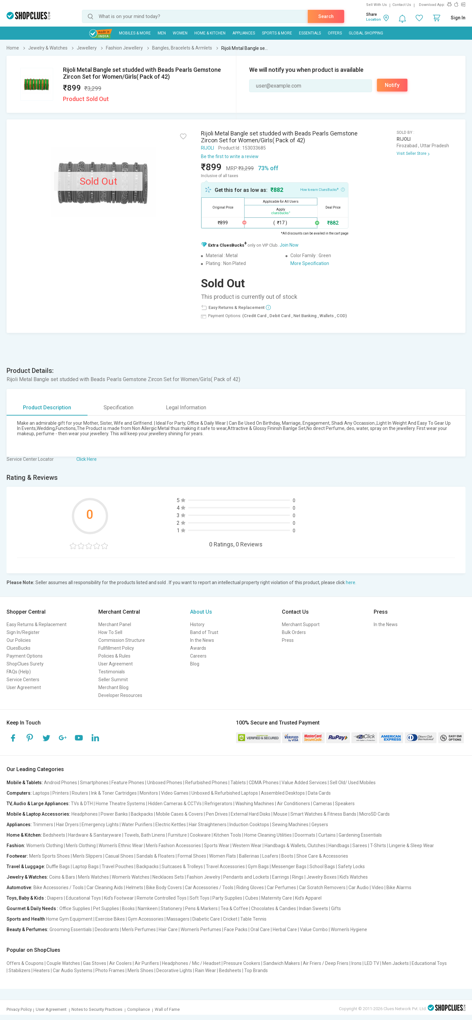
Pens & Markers (201, 908)
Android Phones (60, 782)
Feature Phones (127, 782)
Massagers (178, 919)
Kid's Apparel (308, 898)
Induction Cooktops (249, 824)
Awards (198, 648)
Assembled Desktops (283, 793)
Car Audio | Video (366, 887)
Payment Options (25, 656)
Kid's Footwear (119, 898)
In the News (202, 640)
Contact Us (401, 5)
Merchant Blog (113, 687)
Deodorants (107, 929)
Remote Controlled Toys (162, 898)
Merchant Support (301, 624)
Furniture (177, 835)
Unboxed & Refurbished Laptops (224, 793)
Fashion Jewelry (203, 877)
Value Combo (314, 929)
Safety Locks (351, 866)
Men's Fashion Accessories (173, 845)
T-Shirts (378, 845)
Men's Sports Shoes (49, 856)
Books (128, 908)
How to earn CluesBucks (322, 189)
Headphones (84, 814)
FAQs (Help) (19, 671)
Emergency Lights (100, 824)
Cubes (251, 898)
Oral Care (260, 929)
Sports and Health (26, 919)
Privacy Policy (19, 1009)
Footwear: (17, 856)
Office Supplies (74, 908)
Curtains (327, 835)
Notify (392, 85)
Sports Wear (216, 845)
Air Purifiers (147, 963)
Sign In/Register (23, 632)
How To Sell (110, 632)
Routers (80, 793)
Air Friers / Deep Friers (325, 963)
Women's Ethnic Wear (121, 845)
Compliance (138, 1009)
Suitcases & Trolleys (182, 866)
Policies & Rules (114, 656)
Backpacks (142, 814)
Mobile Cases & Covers (179, 814)
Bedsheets (54, 835)
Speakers (345, 803)
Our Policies (19, 640)
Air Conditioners (293, 803)
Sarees (359, 845)
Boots (287, 856)
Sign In (458, 17)
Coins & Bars (62, 877)
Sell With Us (376, 5)
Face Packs (235, 929)
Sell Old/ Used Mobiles (353, 782)
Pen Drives (217, 814)
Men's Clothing (81, 845)
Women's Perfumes (201, 929)
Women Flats (222, 856)
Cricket (230, 919)
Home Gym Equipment (69, 919)
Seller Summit (113, 679)
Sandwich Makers (281, 963)
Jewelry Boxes (321, 877)
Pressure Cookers (242, 963)
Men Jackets (395, 963)
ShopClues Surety (25, 663)
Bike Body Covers (164, 887)
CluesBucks (18, 648)
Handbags (338, 845)
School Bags (322, 866)
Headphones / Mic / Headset (191, 963)
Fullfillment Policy (116, 648)
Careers (198, 656)
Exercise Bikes (110, 919)
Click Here (86, 459)
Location (373, 19)
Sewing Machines (290, 824)
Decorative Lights (174, 970)
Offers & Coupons (25, 963)
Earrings (280, 877)
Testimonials (111, 671)
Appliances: (19, 824)
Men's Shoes (140, 970)
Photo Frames (110, 970)
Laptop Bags (86, 866)
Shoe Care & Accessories (322, 856)
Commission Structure (121, 640)
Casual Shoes (119, 856)
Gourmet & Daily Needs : (32, 908)
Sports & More (277, 33)
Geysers (319, 824)
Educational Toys (83, 898)
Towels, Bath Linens (144, 835)
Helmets (134, 887)
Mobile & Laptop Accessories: (38, 814)
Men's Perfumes (139, 929)
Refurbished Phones (206, 782)
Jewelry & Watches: (27, 877)
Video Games (174, 793)
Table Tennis (253, 919)
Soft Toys (199, 898)
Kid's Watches (354, 877)
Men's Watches (93, 877)
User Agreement (24, 687)
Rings (298, 877)
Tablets (238, 782)
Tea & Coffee (234, 908)
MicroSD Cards (374, 814)
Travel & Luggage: (26, 866)
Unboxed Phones (164, 782)
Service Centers (23, 679)
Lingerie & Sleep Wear (411, 845)
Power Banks (114, 814)
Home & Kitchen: (24, 835)
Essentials (310, 33)
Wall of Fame (167, 1009)
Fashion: (16, 845)
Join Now (289, 245)
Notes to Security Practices (96, 1009)
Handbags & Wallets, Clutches (295, 845)
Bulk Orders (294, 632)
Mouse (280, 814)
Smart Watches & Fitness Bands (323, 814)
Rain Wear (205, 970)
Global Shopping (366, 33)
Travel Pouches (117, 866)
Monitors (149, 793)
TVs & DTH (82, 803)
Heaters (41, 970)
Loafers (270, 856)
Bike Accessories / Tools (58, 887)
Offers (335, 33)
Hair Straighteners (207, 824)
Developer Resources (120, 695)
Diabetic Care (206, 919)
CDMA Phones (264, 782)
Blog (194, 663)
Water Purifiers (137, 824)
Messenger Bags (289, 866)
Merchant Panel (114, 624)
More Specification (309, 263)
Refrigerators (218, 803)
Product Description (47, 407)
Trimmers (43, 824)
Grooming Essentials (70, 929)
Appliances (243, 33)
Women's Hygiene (349, 929)
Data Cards (319, 793)
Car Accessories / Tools (209, 887)
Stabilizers (19, 970)
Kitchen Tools (227, 835)
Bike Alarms (398, 887)
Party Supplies (227, 898)
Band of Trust (204, 632)
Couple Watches (63, 963)
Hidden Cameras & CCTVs (175, 803)
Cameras (322, 803)
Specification (118, 407)
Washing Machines (254, 803)
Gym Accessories (146, 919)
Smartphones (94, 782)
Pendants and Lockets (246, 877)
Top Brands (256, 970)
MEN (162, 33)
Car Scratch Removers (322, 887)
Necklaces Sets (168, 877)
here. (351, 582)
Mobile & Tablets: (25, 782)
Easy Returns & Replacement (37, 624)
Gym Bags (258, 866)
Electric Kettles (170, 824)
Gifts (336, 908)
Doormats (305, 835)
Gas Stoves (94, 963)
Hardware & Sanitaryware (94, 835)
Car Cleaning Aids (105, 887)
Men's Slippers (87, 856)
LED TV (371, 963)
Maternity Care (276, 898)
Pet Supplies (106, 908)
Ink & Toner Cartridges (114, 793)
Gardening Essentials (360, 835)
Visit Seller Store (411, 153)
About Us (201, 612)
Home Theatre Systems (120, 803)
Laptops (41, 793)
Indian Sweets (313, 908)
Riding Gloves (250, 887)
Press (288, 640)
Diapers (55, 898)
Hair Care (168, 929)
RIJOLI (207, 148)
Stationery (171, 908)
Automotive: (19, 887)
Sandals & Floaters (155, 856)
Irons (356, 963)
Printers (60, 793)
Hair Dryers (67, 824)
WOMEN (180, 33)
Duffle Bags (58, 866)
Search (326, 16)
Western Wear (247, 845)
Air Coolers (120, 963)
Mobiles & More (135, 33)
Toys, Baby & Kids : (26, 898)
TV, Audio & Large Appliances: (38, 803)
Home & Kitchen (210, 33)
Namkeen (148, 908)
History (197, 624)
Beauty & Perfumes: (28, 929)
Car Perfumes (281, 887)
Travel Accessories (225, 866)
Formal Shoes (192, 856)
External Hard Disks (250, 814)
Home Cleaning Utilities (268, 835)
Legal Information (186, 407)
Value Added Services (304, 782)
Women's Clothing (44, 845)
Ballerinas (249, 856)
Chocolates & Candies (273, 908)
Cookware (200, 835)
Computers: (19, 793)
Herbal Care (285, 929)
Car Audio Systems (72, 970)
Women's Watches (130, 877)
